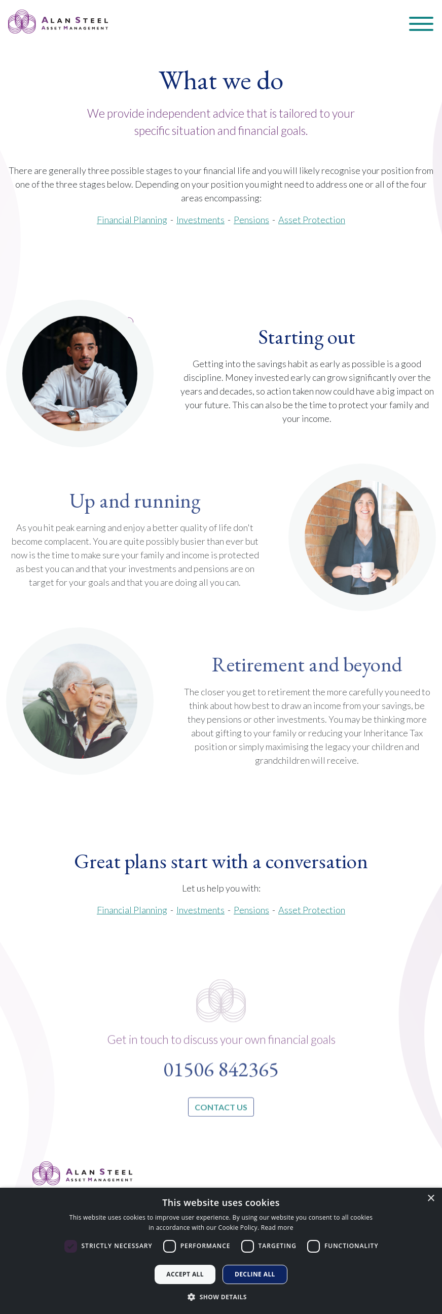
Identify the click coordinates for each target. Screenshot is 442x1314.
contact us (221, 1128)
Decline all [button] (255, 1274)
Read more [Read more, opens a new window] (277, 1227)
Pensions (251, 219)
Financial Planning (132, 909)
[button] (221, 1297)
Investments (200, 909)
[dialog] (221, 1251)
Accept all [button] (185, 1274)
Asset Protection (311, 219)
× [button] (430, 1198)
